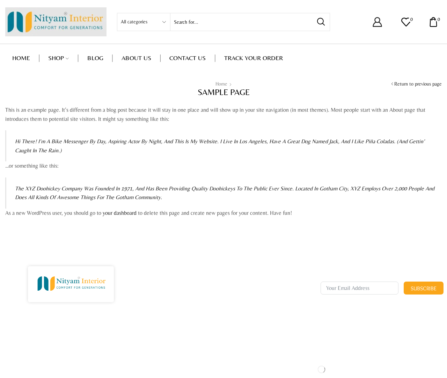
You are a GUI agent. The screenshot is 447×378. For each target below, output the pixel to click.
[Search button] (321, 22)
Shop (58, 57)
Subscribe (424, 288)
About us (136, 57)
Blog (95, 57)
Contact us (187, 57)
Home (21, 57)
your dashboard (120, 213)
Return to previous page (418, 84)
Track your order (253, 57)
